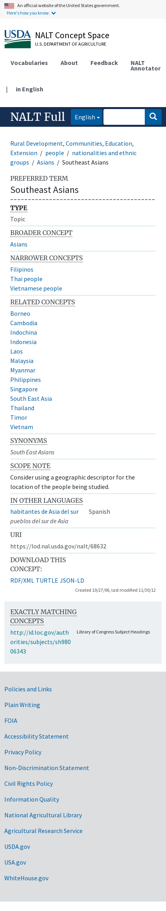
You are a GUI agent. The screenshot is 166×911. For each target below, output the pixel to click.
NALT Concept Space (72, 35)
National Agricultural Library (43, 815)
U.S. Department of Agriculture (70, 44)
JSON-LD (72, 580)
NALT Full (37, 117)
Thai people (26, 279)
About (69, 63)
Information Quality (31, 799)
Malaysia (21, 361)
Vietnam (21, 427)
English (83, 116)
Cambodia (23, 323)
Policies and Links (28, 689)
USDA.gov (17, 846)
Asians (45, 162)
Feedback (104, 63)
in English (29, 89)
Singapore (24, 389)
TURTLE (47, 580)
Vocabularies (29, 63)
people (54, 153)
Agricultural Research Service (43, 831)
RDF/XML (22, 580)
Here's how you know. (28, 13)
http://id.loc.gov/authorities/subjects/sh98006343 (40, 641)
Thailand (22, 408)
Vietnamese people (36, 288)
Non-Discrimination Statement (46, 768)
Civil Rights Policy (28, 783)
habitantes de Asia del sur (44, 511)
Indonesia (23, 342)
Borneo (20, 313)
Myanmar (22, 370)
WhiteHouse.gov (26, 878)
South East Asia (31, 398)
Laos (16, 351)
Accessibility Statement (36, 736)
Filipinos (21, 269)
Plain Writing (22, 705)
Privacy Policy (22, 752)
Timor (18, 417)
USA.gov (15, 862)
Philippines (25, 379)
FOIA (10, 720)
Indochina (23, 332)
